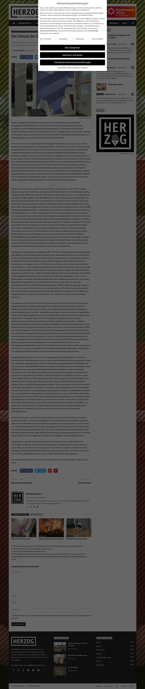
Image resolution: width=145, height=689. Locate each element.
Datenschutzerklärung (48, 31)
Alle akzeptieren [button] (72, 47)
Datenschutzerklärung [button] (73, 68)
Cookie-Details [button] (62, 68)
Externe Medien (95, 39)
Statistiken (62, 39)
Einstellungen (93, 31)
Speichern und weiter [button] (72, 55)
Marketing (78, 39)
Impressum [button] (84, 68)
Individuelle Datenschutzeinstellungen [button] (72, 62)
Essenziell (45, 39)
